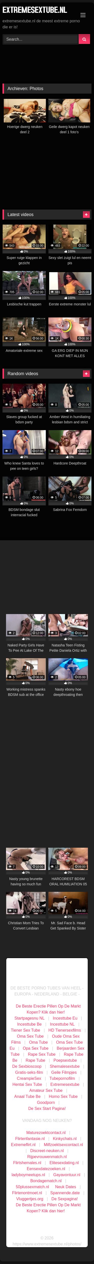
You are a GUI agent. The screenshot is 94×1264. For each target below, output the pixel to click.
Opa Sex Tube (35, 1048)
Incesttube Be (29, 1024)
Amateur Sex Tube (46, 1090)
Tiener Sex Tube (25, 1030)
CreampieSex (29, 1078)
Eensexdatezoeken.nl (46, 1169)
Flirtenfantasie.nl (30, 1139)
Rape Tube (35, 1060)
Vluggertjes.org (29, 1199)
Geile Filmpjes (64, 1072)
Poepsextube (65, 1060)
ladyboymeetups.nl (28, 1175)
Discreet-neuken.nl (47, 1151)
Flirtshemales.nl (27, 1163)
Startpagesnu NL (30, 1018)
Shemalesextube (64, 1066)
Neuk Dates (65, 1187)
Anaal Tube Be (28, 1096)
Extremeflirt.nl (23, 1145)
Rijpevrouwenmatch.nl (47, 1157)
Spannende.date (65, 1193)
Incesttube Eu (65, 1018)
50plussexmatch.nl (32, 1187)
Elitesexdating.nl (64, 1163)
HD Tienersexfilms (64, 1030)
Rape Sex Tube (41, 1054)
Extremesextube (64, 1084)
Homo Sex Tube (63, 1096)
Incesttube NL (62, 1024)
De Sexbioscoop (27, 1066)
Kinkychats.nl (64, 1139)
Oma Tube (38, 1042)
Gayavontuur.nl (66, 1175)
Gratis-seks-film (29, 1072)
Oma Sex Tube (30, 1036)
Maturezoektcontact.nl (46, 1132)
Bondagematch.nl (46, 1181)
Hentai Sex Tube (27, 1084)
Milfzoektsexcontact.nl (63, 1145)
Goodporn (46, 1102)
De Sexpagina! (64, 1199)
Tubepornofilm (62, 1078)
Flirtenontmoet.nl (27, 1193)
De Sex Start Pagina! (47, 1108)
